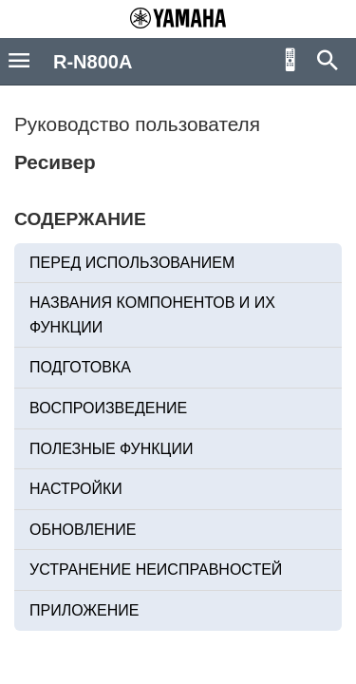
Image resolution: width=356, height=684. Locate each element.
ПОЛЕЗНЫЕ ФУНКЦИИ (111, 449)
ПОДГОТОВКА (80, 367)
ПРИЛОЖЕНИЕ (84, 610)
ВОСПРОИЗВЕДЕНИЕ (108, 408)
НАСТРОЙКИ (75, 489)
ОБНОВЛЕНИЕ (82, 530)
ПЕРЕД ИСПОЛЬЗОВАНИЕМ (131, 263)
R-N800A (92, 61)
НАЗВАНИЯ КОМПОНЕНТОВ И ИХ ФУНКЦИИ (152, 314)
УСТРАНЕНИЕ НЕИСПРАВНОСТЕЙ (155, 569)
